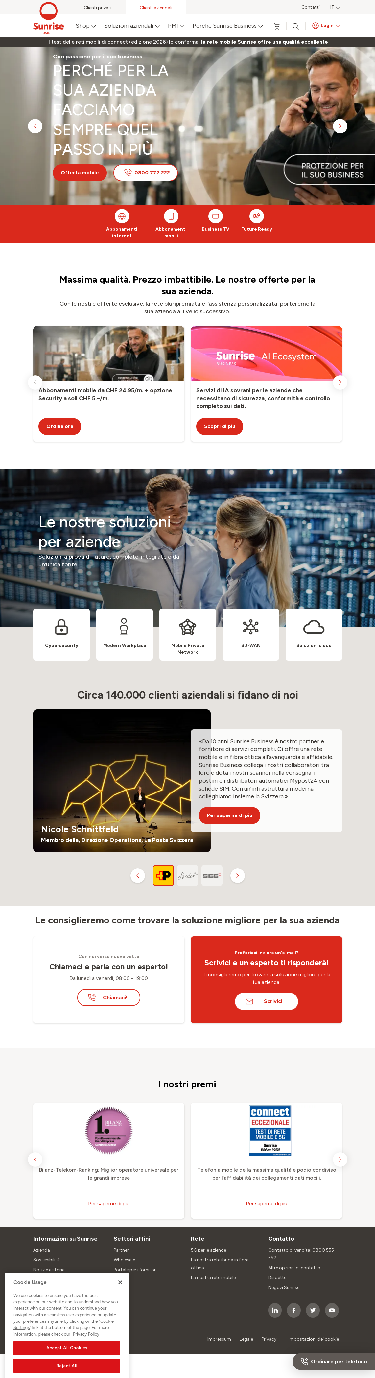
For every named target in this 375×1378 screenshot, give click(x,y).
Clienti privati (97, 8)
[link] (264, 42)
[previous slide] (35, 126)
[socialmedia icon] (275, 1310)
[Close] (120, 1353)
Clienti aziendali (156, 8)
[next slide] (340, 126)
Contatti (310, 7)
